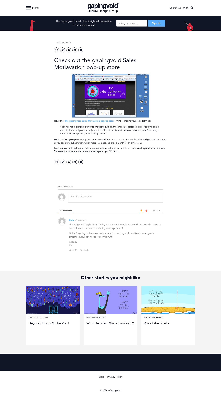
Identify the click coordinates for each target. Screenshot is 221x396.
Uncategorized (38, 317)
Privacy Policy (114, 376)
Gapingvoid (103, 8)
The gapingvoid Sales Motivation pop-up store (89, 120)
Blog (101, 376)
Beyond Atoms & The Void (49, 323)
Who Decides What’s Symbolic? (110, 323)
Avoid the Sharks (156, 323)
